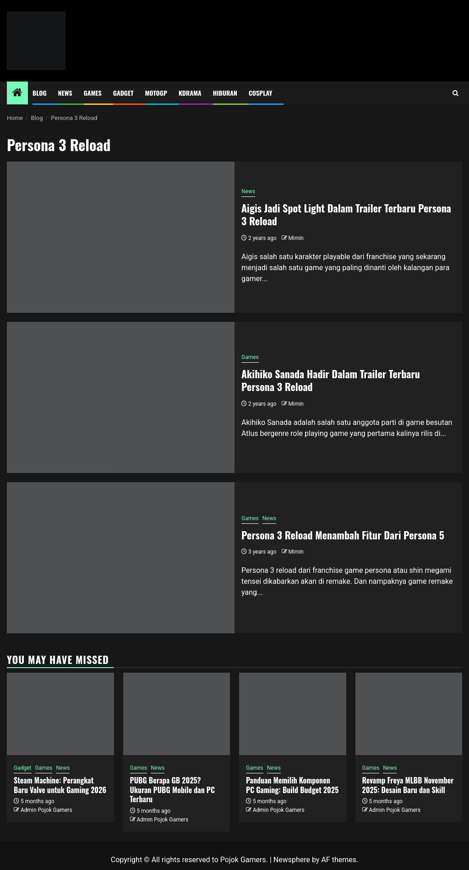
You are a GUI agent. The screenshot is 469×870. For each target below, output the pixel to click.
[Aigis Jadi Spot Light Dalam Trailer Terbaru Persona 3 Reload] (120, 237)
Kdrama (190, 93)
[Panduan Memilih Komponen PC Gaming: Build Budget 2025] (292, 714)
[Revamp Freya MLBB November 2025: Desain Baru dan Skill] (409, 714)
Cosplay (260, 93)
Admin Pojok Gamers (46, 810)
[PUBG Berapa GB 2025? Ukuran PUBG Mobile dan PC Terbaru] (176, 714)
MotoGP (156, 93)
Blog (40, 93)
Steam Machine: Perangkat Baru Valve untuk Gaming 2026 (60, 785)
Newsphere (291, 859)
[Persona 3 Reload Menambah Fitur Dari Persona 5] (120, 557)
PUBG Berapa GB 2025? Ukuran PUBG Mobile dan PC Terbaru (172, 790)
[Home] (17, 93)
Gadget (123, 93)
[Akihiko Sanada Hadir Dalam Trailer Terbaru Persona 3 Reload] (120, 397)
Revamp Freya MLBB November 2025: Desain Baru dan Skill (408, 785)
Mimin (296, 238)
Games (93, 93)
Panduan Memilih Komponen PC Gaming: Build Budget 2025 (292, 785)
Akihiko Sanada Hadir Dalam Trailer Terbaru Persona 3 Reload (330, 380)
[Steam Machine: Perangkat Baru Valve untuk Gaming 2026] (60, 714)
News (65, 93)
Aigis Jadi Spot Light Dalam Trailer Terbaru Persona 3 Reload (346, 214)
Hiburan (225, 93)
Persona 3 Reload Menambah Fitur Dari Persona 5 (342, 534)
